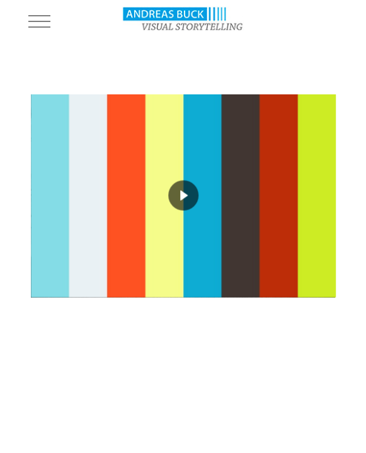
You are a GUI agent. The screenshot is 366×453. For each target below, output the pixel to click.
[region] (183, 196)
